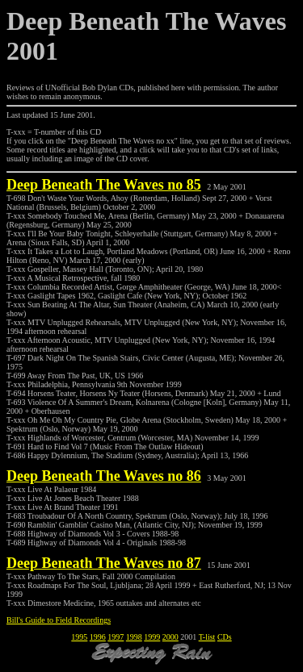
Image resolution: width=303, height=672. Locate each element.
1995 (79, 636)
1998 (134, 636)
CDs (224, 636)
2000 (170, 636)
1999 (152, 636)
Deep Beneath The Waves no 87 (103, 563)
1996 (98, 636)
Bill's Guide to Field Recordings (58, 620)
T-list (207, 636)
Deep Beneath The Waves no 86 (103, 476)
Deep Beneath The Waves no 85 (103, 185)
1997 (115, 636)
